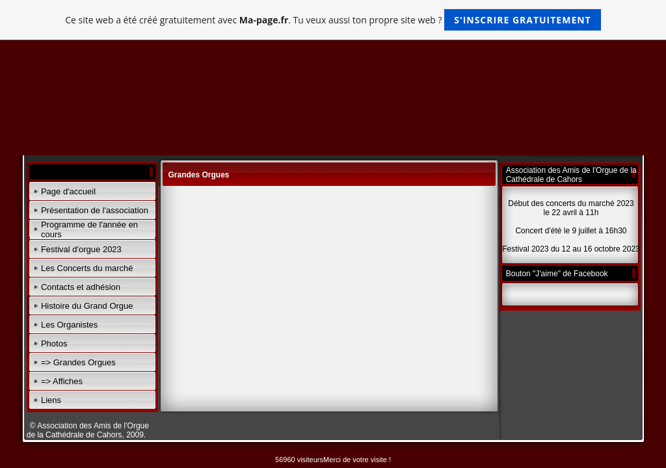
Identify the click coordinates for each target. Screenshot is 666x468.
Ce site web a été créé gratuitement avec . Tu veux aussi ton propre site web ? (332, 20)
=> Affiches (62, 381)
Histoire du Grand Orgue (87, 306)
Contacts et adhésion (80, 287)
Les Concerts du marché (87, 268)
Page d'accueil (68, 191)
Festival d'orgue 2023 (81, 249)
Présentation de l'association (94, 210)
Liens (51, 400)
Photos (54, 343)
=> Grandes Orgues (78, 362)
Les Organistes (69, 325)
